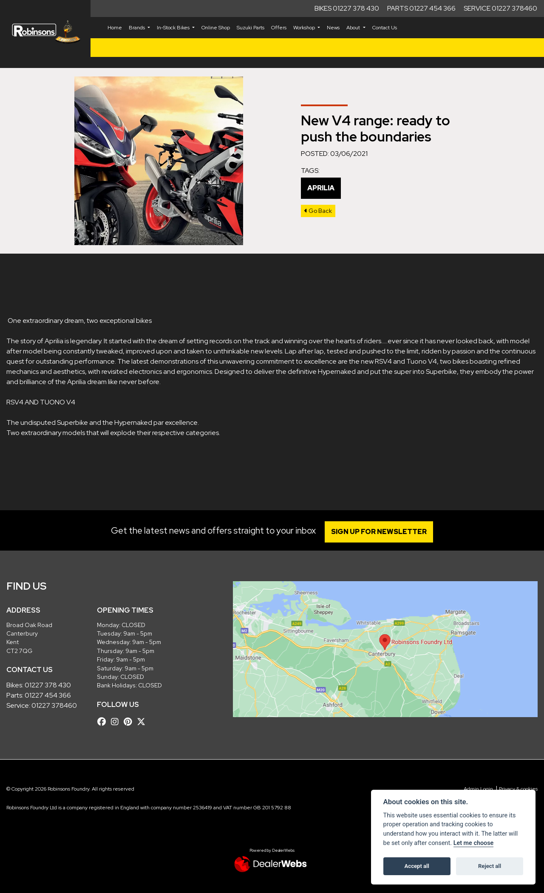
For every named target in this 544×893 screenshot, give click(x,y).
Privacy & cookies (518, 789)
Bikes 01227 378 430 (346, 8)
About (353, 27)
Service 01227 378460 (500, 8)
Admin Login (478, 789)
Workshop (304, 27)
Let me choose (473, 843)
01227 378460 (54, 705)
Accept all (417, 866)
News (333, 27)
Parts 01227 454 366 (421, 8)
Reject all (489, 866)
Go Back (318, 211)
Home (115, 27)
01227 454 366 (48, 695)
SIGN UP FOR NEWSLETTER (380, 531)
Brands (137, 27)
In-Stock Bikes (174, 27)
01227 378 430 (48, 685)
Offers (278, 27)
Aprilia (320, 188)
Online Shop (215, 27)
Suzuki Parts (250, 27)
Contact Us (384, 27)
